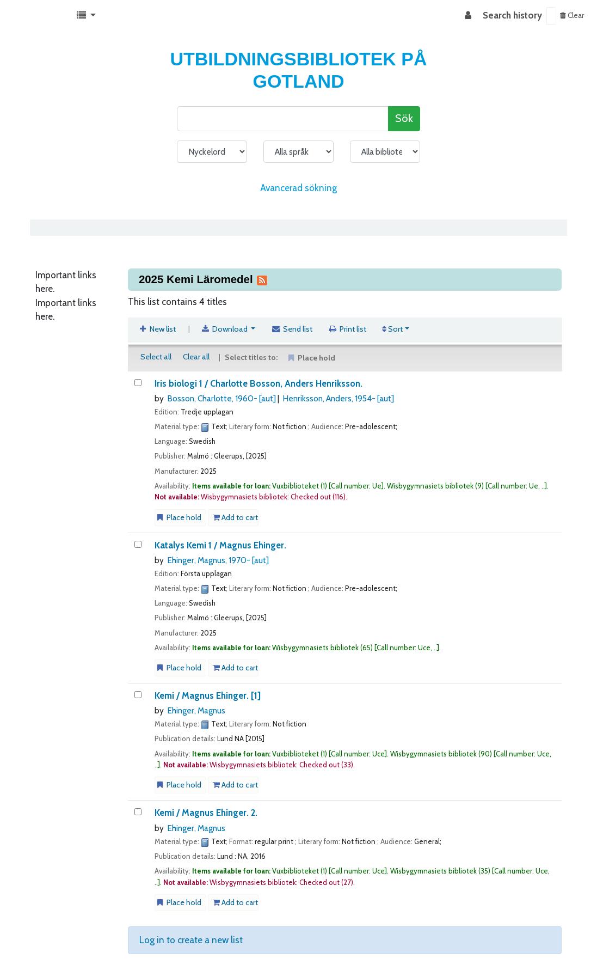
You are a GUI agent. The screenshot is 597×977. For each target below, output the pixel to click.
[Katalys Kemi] (137, 544)
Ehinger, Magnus (218, 560)
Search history (512, 15)
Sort (392, 329)
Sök (404, 118)
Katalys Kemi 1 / (220, 545)
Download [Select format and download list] (224, 329)
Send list (291, 329)
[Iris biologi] (137, 382)
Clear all (196, 357)
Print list (347, 329)
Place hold (178, 517)
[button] (86, 15)
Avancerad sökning (298, 187)
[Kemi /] (137, 694)
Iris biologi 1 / (258, 383)
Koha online (36, 16)
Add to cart (235, 517)
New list (157, 329)
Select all (155, 357)
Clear (572, 15)
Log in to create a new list (191, 940)
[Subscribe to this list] (262, 279)
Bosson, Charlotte (221, 398)
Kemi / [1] (208, 695)
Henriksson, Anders (338, 398)
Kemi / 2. (206, 812)
